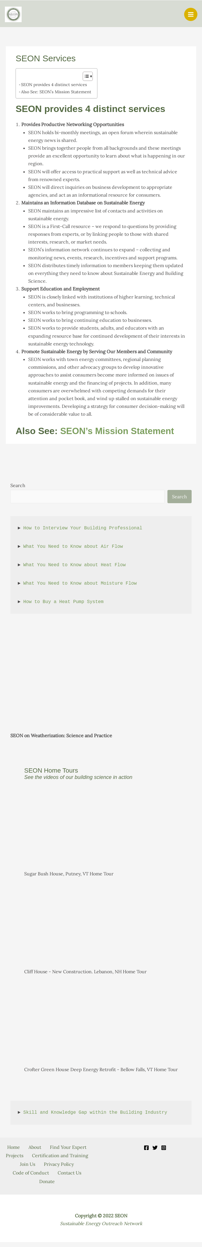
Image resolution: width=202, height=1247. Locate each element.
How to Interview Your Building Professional (82, 528)
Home (35, 1148)
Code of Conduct (29, 1179)
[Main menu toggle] (190, 14)
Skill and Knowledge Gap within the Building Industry (95, 1113)
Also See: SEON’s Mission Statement (56, 92)
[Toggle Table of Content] (84, 77)
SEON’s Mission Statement (119, 431)
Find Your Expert (32, 1155)
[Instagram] (163, 1148)
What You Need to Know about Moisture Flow (80, 584)
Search (17, 486)
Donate (47, 1187)
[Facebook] (146, 1148)
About (59, 1148)
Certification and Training (47, 1163)
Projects (71, 1155)
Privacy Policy (60, 1171)
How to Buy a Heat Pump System (63, 602)
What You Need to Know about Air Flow (73, 547)
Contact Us (71, 1179)
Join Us (26, 1171)
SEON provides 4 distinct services (54, 85)
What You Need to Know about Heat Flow (74, 565)
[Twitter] (155, 1148)
